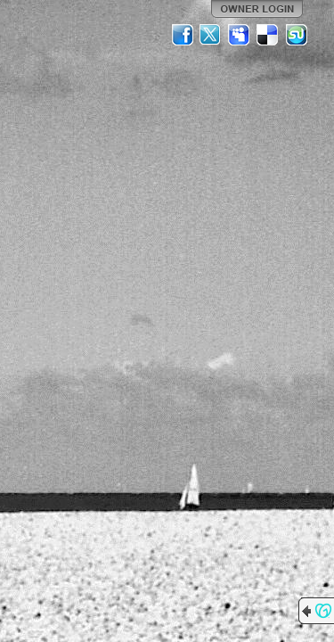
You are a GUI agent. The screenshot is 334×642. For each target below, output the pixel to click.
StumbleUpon (296, 34)
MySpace (239, 34)
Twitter (211, 34)
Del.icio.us (268, 34)
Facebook (182, 34)
